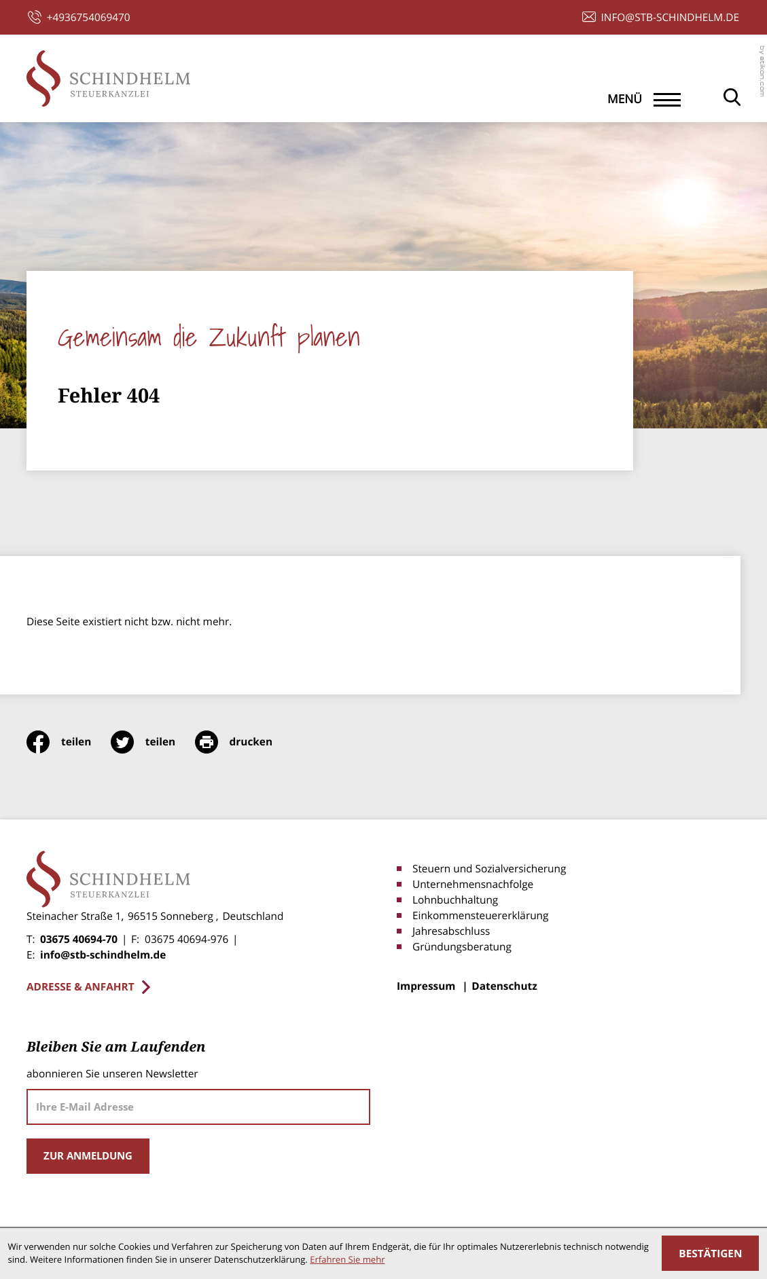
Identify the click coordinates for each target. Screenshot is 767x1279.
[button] (79, 17)
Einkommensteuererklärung (480, 915)
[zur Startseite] (108, 78)
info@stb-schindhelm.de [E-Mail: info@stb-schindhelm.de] (103, 955)
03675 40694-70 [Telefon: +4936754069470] (79, 939)
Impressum (426, 986)
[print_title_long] (243, 742)
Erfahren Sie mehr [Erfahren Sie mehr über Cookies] (347, 1259)
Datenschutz (504, 986)
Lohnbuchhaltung (455, 900)
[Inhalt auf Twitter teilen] (153, 742)
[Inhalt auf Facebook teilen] (68, 742)
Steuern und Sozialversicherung (489, 868)
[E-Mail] (198, 1106)
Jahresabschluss (451, 931)
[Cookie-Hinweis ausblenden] (710, 1253)
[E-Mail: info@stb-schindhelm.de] (661, 17)
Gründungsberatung (462, 947)
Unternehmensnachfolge (472, 884)
